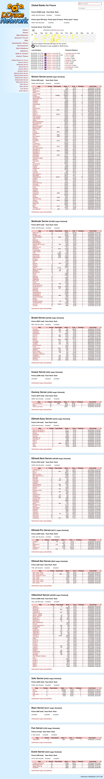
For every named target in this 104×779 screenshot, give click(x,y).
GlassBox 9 (36, 439)
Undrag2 (35, 201)
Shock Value (36, 351)
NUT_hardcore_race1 (39, 575)
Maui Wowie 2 (37, 174)
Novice (49, 53)
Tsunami (35, 101)
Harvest (35, 159)
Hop (34, 444)
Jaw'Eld (35, 344)
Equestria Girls (37, 490)
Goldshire (36, 332)
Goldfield (35, 342)
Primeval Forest (37, 285)
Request (35, 289)
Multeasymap (37, 177)
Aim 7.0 (35, 336)
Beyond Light (37, 127)
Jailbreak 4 (36, 632)
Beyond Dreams (37, 126)
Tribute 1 (35, 510)
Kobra (34, 110)
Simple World (37, 292)
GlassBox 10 (36, 437)
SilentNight (36, 507)
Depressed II (36, 257)
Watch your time (38, 406)
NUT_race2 (36, 577)
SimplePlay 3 (37, 294)
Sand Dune (36, 330)
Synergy (35, 654)
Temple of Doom (38, 301)
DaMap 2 (35, 483)
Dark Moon (36, 133)
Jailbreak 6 (36, 634)
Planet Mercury (37, 183)
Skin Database (22, 48)
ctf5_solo (35, 694)
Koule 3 (35, 660)
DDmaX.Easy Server (21, 73)
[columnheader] (39, 86)
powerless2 (36, 283)
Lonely (35, 169)
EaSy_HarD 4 (37, 616)
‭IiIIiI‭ (67, 63)
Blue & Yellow (37, 474)
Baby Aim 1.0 (37, 232)
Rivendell (35, 291)
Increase (35, 329)
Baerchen (36, 248)
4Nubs (35, 120)
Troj (34, 657)
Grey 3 (35, 442)
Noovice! (35, 240)
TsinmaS (35, 512)
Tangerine (36, 100)
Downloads (16, 43)
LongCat (35, 646)
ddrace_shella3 (37, 613)
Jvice (34, 238)
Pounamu (36, 184)
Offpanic (35, 349)
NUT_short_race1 (38, 580)
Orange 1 (35, 648)
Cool (34, 130)
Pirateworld (36, 651)
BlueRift (35, 478)
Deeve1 (35, 487)
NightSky (35, 278)
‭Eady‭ (67, 62)
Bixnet (35, 473)
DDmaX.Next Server (21, 75)
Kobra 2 (35, 111)
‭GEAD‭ (68, 58)
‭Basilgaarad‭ (69, 67)
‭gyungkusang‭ (70, 53)
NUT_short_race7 (38, 572)
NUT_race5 (36, 583)
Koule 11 (35, 640)
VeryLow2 (36, 516)
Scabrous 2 (36, 547)
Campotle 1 (36, 611)
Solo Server (24, 84)
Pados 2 (35, 181)
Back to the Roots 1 (39, 430)
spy (34, 695)
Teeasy (35, 200)
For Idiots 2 (36, 143)
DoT (34, 543)
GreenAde (55, 55)
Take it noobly (37, 199)
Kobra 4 (35, 114)
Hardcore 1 (36, 618)
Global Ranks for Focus (20, 60)
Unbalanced (36, 357)
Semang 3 (36, 193)
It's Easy (35, 165)
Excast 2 (35, 259)
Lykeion (35, 647)
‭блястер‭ (68, 65)
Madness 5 (36, 544)
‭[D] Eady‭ (68, 60)
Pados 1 (35, 180)
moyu (34, 275)
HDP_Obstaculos (38, 622)
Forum (25, 38)
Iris (34, 162)
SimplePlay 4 (37, 295)
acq (34, 693)
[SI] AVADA (36, 241)
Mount (35, 273)
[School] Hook (37, 123)
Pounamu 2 (36, 185)
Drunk (34, 489)
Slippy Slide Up (37, 766)
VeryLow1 (36, 515)
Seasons (35, 190)
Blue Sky (35, 477)
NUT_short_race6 (38, 574)
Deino (34, 134)
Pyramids (35, 288)
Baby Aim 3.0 (37, 247)
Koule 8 (35, 644)
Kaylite (35, 167)
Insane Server (23, 69)
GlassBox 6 (36, 151)
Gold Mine (36, 155)
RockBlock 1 (36, 505)
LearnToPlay (36, 94)
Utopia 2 (35, 606)
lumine (35, 267)
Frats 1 (35, 491)
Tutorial (35, 102)
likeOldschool (37, 345)
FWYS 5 (35, 493)
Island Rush (36, 164)
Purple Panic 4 (37, 286)
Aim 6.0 (35, 335)
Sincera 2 (35, 194)
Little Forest (36, 118)
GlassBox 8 (36, 153)
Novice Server (23, 62)
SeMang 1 (36, 191)
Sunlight (35, 197)
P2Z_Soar (36, 281)
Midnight (35, 270)
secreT (35, 506)
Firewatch (36, 140)
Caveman (35, 480)
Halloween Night (38, 158)
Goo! (34, 105)
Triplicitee (36, 355)
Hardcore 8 (36, 621)
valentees (36, 513)
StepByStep (36, 97)
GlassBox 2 (36, 149)
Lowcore (35, 172)
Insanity (35, 628)
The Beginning (37, 302)
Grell (34, 89)
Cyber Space (36, 251)
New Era (35, 276)
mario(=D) (36, 500)
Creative (35, 541)
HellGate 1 (36, 496)
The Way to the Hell (38, 354)
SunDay (35, 299)
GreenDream (36, 494)
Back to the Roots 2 (39, 431)
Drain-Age (36, 434)
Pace (34, 405)
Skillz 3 (35, 664)
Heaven (35, 263)
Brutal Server (23, 67)
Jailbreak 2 (36, 631)
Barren (35, 339)
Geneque (35, 146)
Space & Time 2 (37, 352)
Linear (54, 53)
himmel (35, 624)
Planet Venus (37, 116)
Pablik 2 (35, 650)
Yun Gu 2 (35, 360)
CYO (34, 253)
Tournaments (22, 46)
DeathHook (36, 254)
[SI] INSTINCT (37, 243)
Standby (35, 509)
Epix (57, 30)
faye (34, 262)
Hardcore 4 (36, 619)
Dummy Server (23, 71)
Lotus (34, 346)
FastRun (35, 260)
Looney (35, 171)
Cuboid (35, 132)
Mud (34, 690)
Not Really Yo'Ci (37, 764)
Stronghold (36, 333)
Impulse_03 (36, 499)
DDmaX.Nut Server (21, 80)
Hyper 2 (35, 264)
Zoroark (35, 305)
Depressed (36, 256)
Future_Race (36, 145)
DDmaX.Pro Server (21, 77)
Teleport (35, 207)
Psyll (34, 187)
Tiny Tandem (37, 117)
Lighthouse (36, 168)
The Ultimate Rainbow (39, 656)
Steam (25, 43)
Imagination (36, 627)
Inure (34, 92)
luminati (35, 266)
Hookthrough (37, 235)
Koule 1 (35, 659)
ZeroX (34, 204)
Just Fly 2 (36, 637)
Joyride (35, 691)
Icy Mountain (37, 497)
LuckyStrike (36, 348)
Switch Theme (22, 56)
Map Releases (22, 35)
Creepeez (35, 481)
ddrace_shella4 (37, 615)
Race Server (24, 86)
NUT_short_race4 (38, 581)
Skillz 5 (35, 666)
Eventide (35, 139)
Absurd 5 (35, 124)
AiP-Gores (36, 608)
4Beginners (36, 91)
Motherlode (36, 272)
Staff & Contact (21, 54)
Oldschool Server (22, 82)
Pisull (34, 282)
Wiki (26, 40)
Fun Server (24, 88)
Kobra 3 (35, 113)
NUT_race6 (36, 578)
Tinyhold (35, 767)
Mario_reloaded (37, 269)
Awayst (35, 246)
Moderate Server (22, 64)
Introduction (36, 108)
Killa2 (34, 638)
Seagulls (35, 188)
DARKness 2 (36, 486)
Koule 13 (35, 641)
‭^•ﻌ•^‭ (67, 57)
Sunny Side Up (37, 98)
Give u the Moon (38, 148)
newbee (35, 178)
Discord (18, 38)
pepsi (34, 503)
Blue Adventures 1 (38, 475)
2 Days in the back (38, 763)
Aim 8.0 (35, 338)
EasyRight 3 (36, 88)
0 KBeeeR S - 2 (37, 470)
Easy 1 (35, 137)
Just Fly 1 (36, 635)
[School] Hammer (38, 121)
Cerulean (35, 341)
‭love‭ (67, 55)
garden (35, 234)
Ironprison (36, 630)
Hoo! (34, 107)
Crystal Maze (37, 250)
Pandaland (36, 502)
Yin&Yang (36, 518)
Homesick (36, 161)
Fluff (34, 142)
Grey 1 (35, 440)
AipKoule (35, 609)
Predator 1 (36, 653)
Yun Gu (35, 304)
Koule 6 (35, 643)
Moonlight (36, 175)
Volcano (35, 549)
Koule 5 (35, 662)
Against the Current (39, 244)
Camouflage (36, 104)
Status (25, 30)
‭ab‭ (67, 69)
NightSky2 (36, 279)
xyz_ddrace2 (36, 209)
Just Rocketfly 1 (38, 403)
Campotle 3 (36, 612)
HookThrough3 (37, 237)
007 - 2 (35, 471)
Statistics (24, 51)
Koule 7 (35, 663)
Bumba (35, 433)
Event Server (23, 91)
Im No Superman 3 (38, 625)
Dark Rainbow (37, 484)
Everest (35, 436)
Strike (34, 446)
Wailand (35, 358)
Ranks (25, 33)
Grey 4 (35, 443)
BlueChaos (36, 129)
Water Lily (36, 203)
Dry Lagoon (36, 136)
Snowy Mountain (38, 297)
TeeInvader (36, 739)
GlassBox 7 (36, 152)
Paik (34, 546)
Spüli (34, 196)
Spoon (35, 298)
